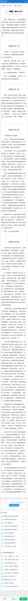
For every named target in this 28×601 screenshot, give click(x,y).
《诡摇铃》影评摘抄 (9, 583)
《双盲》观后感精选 (9, 533)
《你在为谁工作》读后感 (10, 546)
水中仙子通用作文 (8, 523)
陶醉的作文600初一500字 (10, 579)
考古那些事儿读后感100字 (10, 519)
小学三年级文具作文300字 (10, 563)
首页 (8, 5)
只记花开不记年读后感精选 (10, 526)
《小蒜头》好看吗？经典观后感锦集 (11, 566)
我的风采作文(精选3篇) (9, 539)
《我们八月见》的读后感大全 (11, 586)
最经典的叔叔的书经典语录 (10, 529)
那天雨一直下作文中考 (9, 576)
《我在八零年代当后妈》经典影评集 (11, 559)
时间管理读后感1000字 (9, 536)
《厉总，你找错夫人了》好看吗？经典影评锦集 (11, 556)
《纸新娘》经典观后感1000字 (11, 569)
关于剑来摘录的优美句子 (10, 543)
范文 (11, 5)
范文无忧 (3, 1)
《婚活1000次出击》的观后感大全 (11, 573)
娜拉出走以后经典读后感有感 (11, 516)
